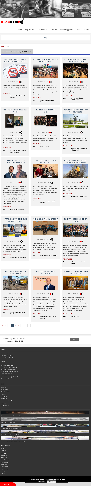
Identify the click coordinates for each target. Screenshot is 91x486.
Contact (8, 378)
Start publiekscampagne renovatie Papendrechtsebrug (15, 220)
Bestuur (3, 369)
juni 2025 (3, 473)
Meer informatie (41, 481)
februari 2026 (4, 455)
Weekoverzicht (4, 389)
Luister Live (3, 387)
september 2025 (5, 466)
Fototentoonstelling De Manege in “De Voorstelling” (13, 441)
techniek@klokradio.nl (11, 375)
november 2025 (5, 462)
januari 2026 (4, 457)
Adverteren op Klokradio (7, 400)
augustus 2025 (4, 469)
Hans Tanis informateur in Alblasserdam (45, 272)
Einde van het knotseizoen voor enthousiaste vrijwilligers (75, 161)
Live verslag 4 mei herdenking (8, 422)
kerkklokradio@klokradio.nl (11, 371)
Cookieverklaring (5, 405)
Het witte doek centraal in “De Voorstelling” (11, 415)
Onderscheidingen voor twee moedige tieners (45, 161)
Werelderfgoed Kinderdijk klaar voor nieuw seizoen (76, 111)
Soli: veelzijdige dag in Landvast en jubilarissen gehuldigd (75, 60)
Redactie (3, 367)
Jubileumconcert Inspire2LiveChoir (45, 219)
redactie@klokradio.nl (11, 367)
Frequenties (4, 398)
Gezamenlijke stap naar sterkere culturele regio (76, 272)
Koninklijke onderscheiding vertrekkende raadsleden (15, 161)
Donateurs (3, 403)
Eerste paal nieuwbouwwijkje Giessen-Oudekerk (15, 272)
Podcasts (3, 394)
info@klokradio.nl (10, 365)
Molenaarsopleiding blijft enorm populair (76, 220)
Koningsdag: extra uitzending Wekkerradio (11, 428)
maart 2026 (4, 453)
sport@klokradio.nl (8, 373)
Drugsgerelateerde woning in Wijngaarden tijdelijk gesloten (15, 60)
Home (2, 46)
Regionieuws (4, 396)
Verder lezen (7, 93)
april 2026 (3, 451)
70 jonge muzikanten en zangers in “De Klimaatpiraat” (45, 60)
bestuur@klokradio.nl (10, 369)
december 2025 (5, 460)
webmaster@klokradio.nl (11, 376)
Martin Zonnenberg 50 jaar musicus (45, 111)
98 (25, 325)
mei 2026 (3, 448)
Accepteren (51, 481)
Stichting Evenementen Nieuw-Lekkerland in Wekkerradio (15, 434)
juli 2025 (3, 471)
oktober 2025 (4, 464)
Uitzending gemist (5, 391)
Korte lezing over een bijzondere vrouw (15, 111)
